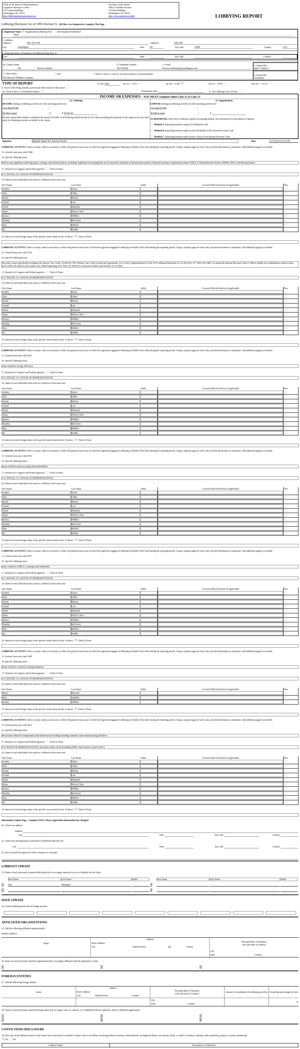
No (5, 1039)
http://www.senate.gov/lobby (121, 16)
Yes (13, 1039)
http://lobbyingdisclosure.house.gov (19, 16)
